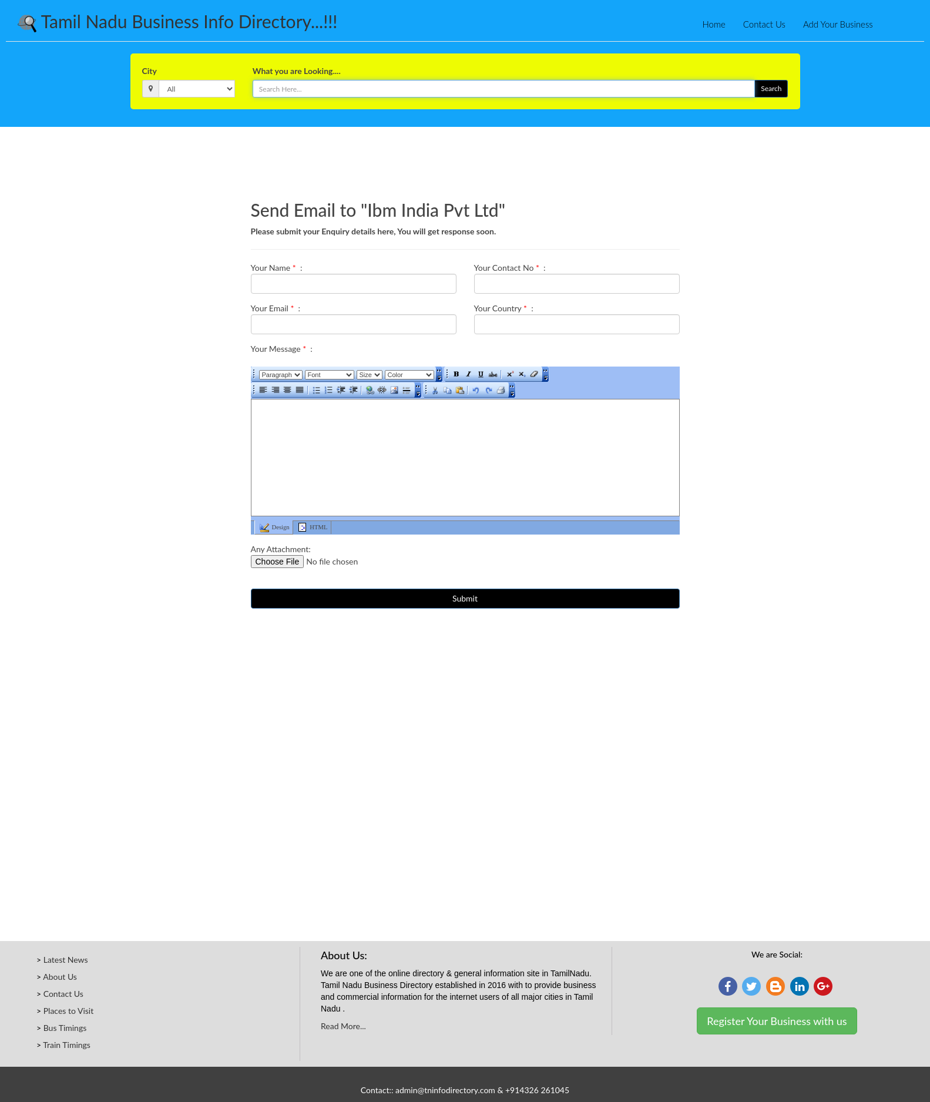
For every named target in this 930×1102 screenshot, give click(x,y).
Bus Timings (65, 1028)
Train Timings (66, 1045)
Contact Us (764, 24)
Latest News (65, 960)
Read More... (343, 1026)
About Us (60, 977)
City (149, 71)
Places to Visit (68, 1011)
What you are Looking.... (297, 71)
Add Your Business (838, 24)
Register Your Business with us (777, 1020)
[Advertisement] (465, 159)
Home (713, 24)
